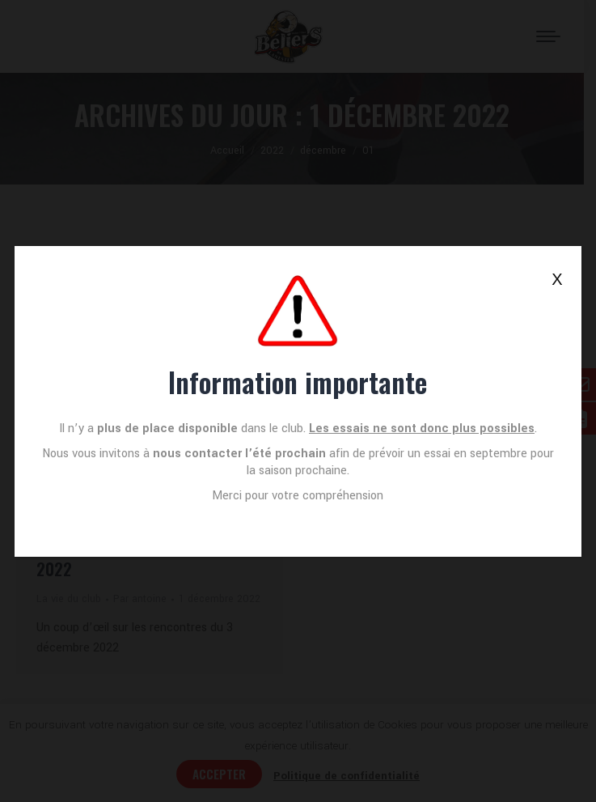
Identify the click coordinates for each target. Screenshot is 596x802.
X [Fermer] (557, 279)
